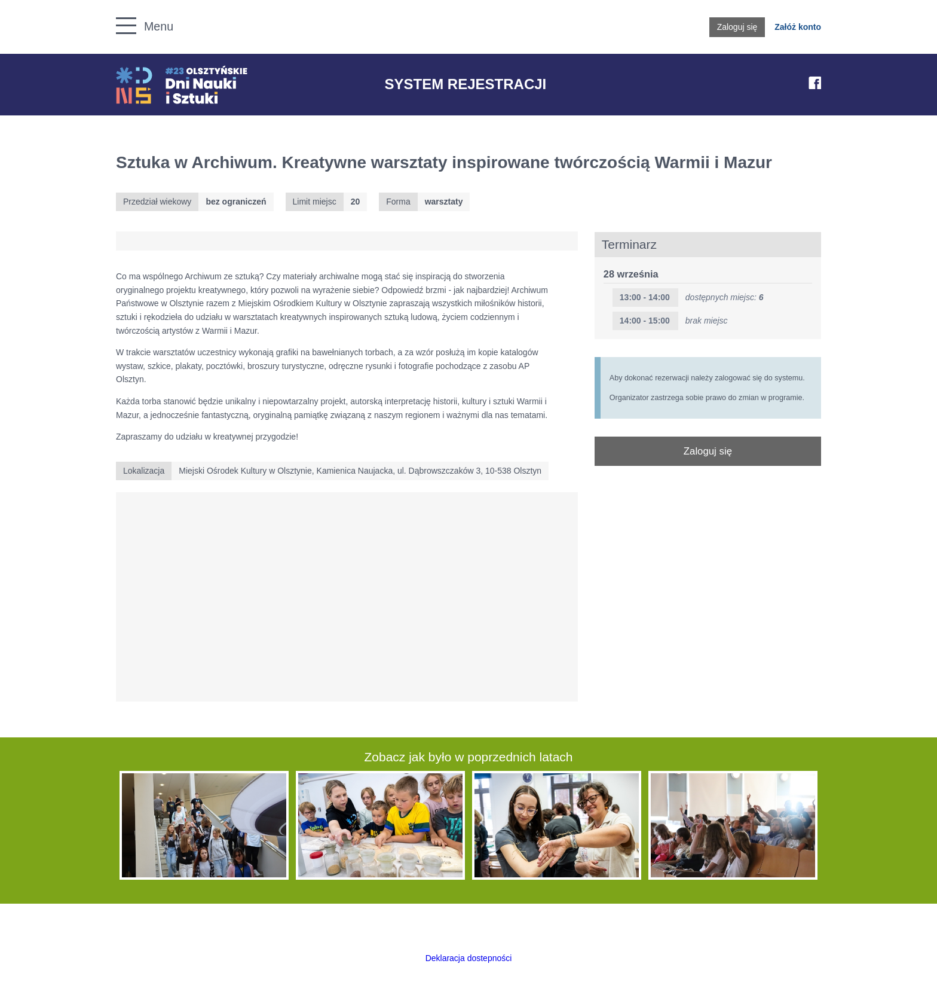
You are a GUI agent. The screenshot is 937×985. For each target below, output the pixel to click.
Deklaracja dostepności (468, 958)
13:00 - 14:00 (645, 297)
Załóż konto (797, 27)
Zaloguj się (737, 27)
